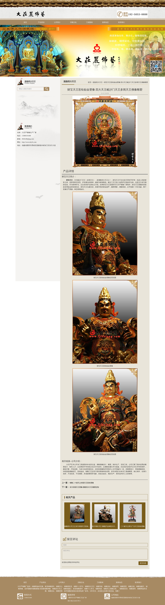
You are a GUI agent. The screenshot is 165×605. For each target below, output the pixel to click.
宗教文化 (73, 22)
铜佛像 (139, 469)
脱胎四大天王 (97, 82)
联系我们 (121, 22)
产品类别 (41, 22)
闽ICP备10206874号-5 (74, 601)
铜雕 (87, 471)
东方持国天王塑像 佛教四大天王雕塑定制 (84, 487)
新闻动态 (105, 22)
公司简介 (57, 22)
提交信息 (143, 563)
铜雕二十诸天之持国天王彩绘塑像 (82, 483)
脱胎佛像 (69, 471)
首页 (25, 22)
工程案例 (89, 22)
